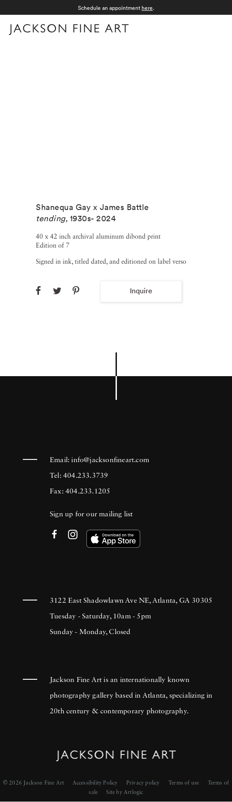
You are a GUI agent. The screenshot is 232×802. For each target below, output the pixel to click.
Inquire (141, 290)
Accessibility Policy (95, 783)
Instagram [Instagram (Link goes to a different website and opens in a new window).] (72, 535)
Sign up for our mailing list (91, 514)
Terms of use (183, 783)
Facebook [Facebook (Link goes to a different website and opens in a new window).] (54, 535)
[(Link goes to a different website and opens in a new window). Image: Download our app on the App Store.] (113, 539)
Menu (214, 28)
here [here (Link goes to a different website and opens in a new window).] (147, 8)
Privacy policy (143, 783)
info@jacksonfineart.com (110, 460)
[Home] (69, 31)
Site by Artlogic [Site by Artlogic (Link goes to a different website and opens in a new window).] (124, 792)
